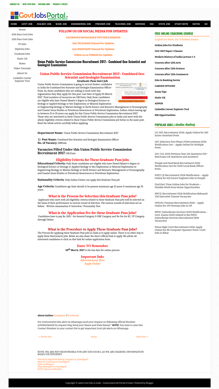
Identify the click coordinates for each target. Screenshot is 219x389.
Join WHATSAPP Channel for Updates (93, 49)
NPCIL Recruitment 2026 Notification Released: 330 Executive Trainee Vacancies (181, 195)
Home (14, 24)
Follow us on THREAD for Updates (93, 54)
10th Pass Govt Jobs (22, 34)
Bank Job (61, 24)
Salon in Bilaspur (46, 364)
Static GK (22, 58)
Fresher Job (102, 24)
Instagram (59, 315)
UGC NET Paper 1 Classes (169, 51)
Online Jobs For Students (169, 45)
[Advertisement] (93, 288)
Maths (196, 24)
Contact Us (15, 4)
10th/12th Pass (28, 4)
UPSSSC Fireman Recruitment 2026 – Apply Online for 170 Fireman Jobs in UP (179, 204)
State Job (164, 24)
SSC (152, 24)
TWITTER (101, 37)
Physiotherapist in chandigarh (52, 366)
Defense (140, 24)
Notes (22, 63)
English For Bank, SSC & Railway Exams (176, 39)
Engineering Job (81, 24)
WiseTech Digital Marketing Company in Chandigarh (63, 359)
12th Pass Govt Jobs (22, 39)
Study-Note (181, 24)
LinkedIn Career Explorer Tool (22, 79)
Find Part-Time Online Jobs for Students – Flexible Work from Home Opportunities (178, 186)
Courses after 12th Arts (168, 62)
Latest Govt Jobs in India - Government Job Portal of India (105, 383)
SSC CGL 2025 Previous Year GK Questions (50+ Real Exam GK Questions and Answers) (181, 155)
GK (206, 24)
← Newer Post (45, 337)
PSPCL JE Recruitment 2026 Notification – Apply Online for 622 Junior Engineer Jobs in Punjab (182, 177)
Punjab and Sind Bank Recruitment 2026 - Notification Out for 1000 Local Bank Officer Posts (179, 166)
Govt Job (27, 24)
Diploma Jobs (44, 4)
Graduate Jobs (22, 53)
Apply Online (93, 263)
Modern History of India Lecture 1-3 (175, 56)
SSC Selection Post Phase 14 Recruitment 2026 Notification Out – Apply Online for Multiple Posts (181, 144)
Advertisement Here (92, 260)
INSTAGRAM (87, 37)
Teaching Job (123, 24)
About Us (22, 73)
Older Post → (142, 337)
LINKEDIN (115, 37)
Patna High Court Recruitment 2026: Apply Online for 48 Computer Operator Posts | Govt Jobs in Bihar (180, 230)
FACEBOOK (72, 37)
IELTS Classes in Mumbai (50, 369)
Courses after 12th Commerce (171, 74)
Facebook (73, 315)
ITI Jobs (22, 44)
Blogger (150, 383)
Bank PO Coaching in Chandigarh (54, 362)
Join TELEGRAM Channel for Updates (93, 43)
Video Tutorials (22, 68)
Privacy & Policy (60, 4)
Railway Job (44, 24)
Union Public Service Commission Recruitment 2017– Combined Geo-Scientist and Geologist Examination (92, 63)
